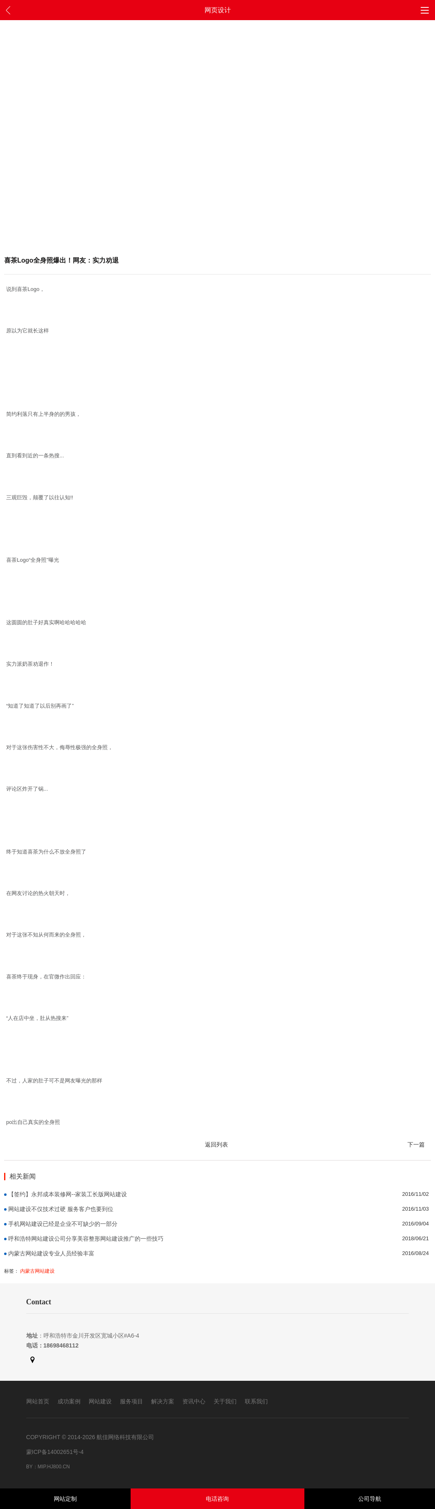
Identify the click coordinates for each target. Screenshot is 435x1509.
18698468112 (61, 1345)
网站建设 (100, 1401)
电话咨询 (217, 1498)
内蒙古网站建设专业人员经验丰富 (51, 1253)
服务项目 (131, 1401)
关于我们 (225, 1401)
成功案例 (69, 1401)
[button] (424, 10)
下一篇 (416, 1144)
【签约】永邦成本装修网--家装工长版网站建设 (67, 1194)
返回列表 (216, 1144)
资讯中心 (193, 1401)
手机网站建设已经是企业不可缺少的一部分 (62, 1224)
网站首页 (37, 1401)
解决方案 (162, 1401)
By (29, 1467)
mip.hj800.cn (54, 1467)
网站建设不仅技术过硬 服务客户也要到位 (60, 1209)
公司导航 (369, 1498)
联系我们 (256, 1401)
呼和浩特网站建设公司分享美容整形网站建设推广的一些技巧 (85, 1238)
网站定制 (65, 1498)
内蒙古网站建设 (37, 1271)
